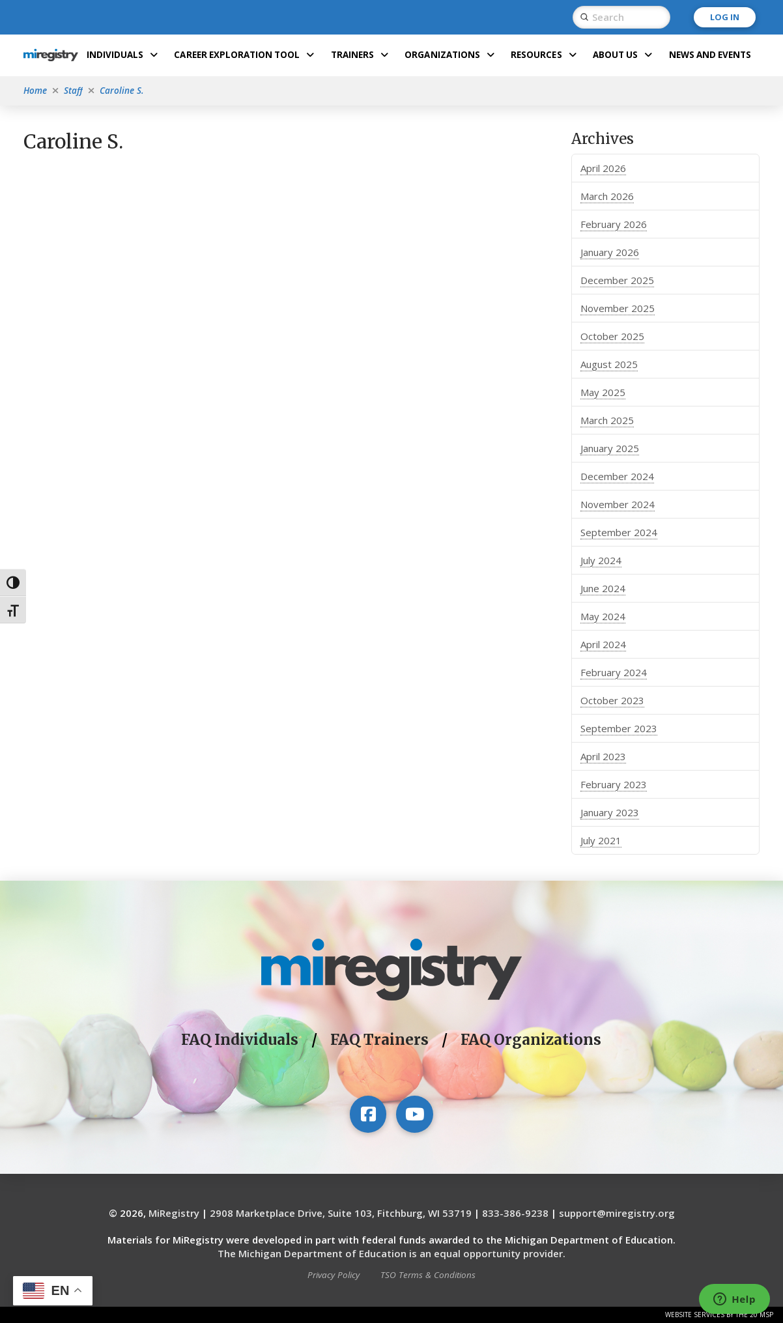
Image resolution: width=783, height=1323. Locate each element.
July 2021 (600, 840)
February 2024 (613, 672)
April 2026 (603, 168)
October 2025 (612, 336)
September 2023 (618, 728)
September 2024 (618, 532)
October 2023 (612, 700)
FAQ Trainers (379, 1040)
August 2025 (609, 364)
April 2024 (603, 644)
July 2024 (600, 560)
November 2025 (617, 308)
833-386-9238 (515, 1212)
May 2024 (602, 616)
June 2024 (602, 588)
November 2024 (617, 504)
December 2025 (617, 280)
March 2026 (607, 196)
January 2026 (609, 252)
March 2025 (607, 420)
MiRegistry (174, 1212)
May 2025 (602, 392)
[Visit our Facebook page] (368, 1114)
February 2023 (613, 784)
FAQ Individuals (239, 1040)
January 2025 (609, 448)
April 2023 (603, 756)
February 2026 (613, 224)
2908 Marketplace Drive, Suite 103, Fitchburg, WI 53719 (341, 1212)
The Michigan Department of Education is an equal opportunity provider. (391, 1253)
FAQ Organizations (531, 1040)
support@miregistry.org (617, 1212)
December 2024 (617, 476)
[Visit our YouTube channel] (414, 1114)
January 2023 (609, 812)
